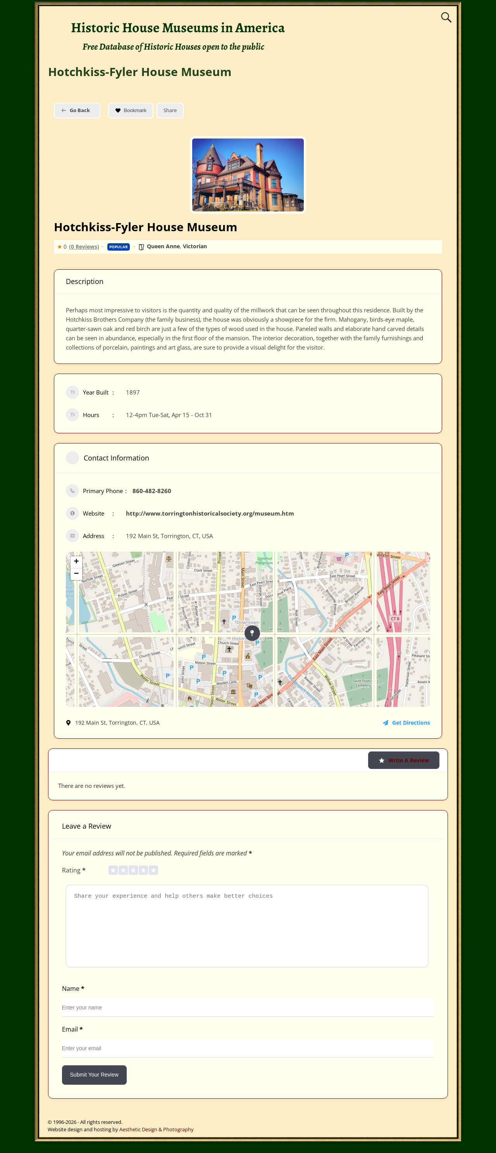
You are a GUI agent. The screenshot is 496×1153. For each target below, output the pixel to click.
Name (74, 1000)
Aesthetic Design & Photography (156, 1140)
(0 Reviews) (84, 246)
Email (73, 1041)
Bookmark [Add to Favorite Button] (131, 110)
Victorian (195, 246)
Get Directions (406, 722)
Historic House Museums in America (178, 27)
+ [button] (76, 562)
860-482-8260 (152, 491)
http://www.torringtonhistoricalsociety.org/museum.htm (210, 513)
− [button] (76, 574)
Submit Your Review (94, 1086)
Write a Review (404, 760)
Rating (74, 870)
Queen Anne (163, 246)
